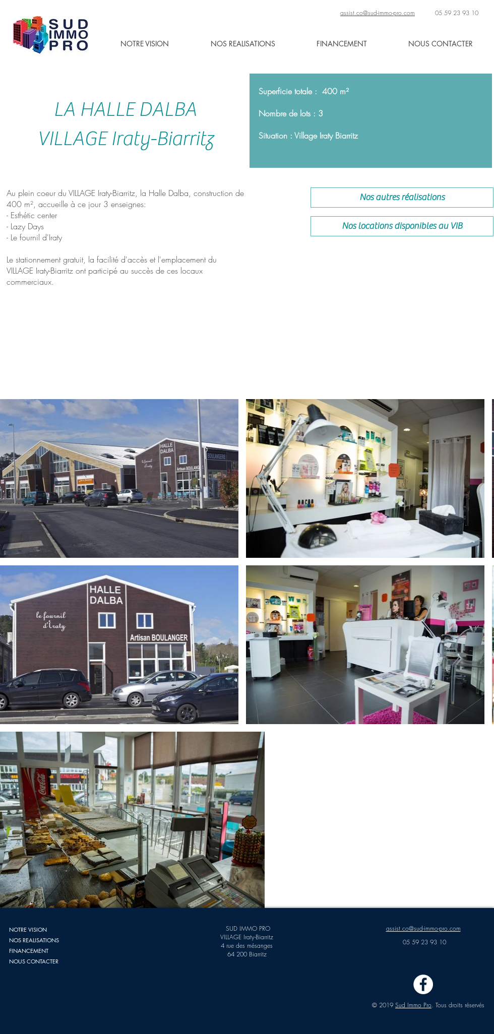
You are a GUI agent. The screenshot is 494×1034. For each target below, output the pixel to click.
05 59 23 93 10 (456, 13)
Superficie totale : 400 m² (304, 91)
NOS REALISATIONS (34, 940)
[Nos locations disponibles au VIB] (402, 226)
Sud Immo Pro (413, 1005)
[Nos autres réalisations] (402, 197)
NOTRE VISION (28, 929)
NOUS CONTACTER (33, 961)
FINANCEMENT (28, 950)
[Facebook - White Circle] (423, 984)
